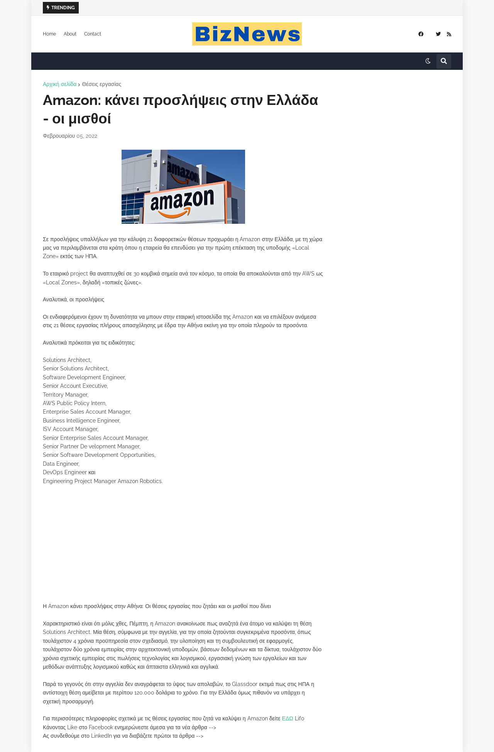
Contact (92, 34)
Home (49, 34)
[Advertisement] (183, 548)
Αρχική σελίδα (59, 84)
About (70, 34)
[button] (428, 61)
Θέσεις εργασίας (101, 84)
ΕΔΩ (287, 718)
